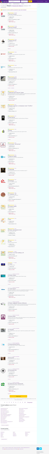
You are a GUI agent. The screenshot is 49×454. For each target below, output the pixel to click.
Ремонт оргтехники (3, 416)
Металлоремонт (21, 413)
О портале (6, 447)
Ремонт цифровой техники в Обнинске (17, 303)
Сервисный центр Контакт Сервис (16, 92)
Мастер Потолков (12, 14)
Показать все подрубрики (5, 425)
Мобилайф (11, 169)
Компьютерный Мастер (14, 344)
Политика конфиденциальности (25, 447)
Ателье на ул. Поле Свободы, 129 (16, 252)
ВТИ (9, 219)
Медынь (26, 433)
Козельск (14, 433)
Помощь (3, 447)
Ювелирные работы (22, 420)
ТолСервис (11, 329)
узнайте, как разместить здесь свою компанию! (18, 9)
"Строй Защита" (12, 288)
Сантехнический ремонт (22, 414)
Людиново (14, 435)
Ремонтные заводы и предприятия (24, 416)
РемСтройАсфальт (12, 78)
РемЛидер (11, 180)
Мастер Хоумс (11, 316)
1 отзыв (15, 104)
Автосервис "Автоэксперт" (14, 144)
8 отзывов (15, 26)
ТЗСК (10, 241)
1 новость (9, 139)
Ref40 (10, 130)
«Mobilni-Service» (12, 40)
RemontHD (11, 357)
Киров (14, 432)
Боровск (2, 433)
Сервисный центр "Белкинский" (15, 383)
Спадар (10, 53)
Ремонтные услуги (21, 415)
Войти (46, 1)
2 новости (9, 353)
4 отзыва (15, 39)
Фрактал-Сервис (12, 156)
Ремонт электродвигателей (14, 230)
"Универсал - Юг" (12, 194)
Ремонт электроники (3, 413)
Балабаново (2, 432)
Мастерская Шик (12, 370)
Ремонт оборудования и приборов (5, 414)
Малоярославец (27, 432)
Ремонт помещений (3, 409)
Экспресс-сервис (12, 206)
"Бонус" (10, 264)
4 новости (9, 48)
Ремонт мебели (21, 412)
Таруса (26, 435)
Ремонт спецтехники (3, 420)
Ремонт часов (2, 419)
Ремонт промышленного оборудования (6, 421)
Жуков (2, 435)
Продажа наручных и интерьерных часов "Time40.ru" (20, 105)
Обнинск (26, 434)
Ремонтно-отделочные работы (5, 415)
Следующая (29, 402)
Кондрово (14, 434)
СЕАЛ (9, 66)
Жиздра (2, 434)
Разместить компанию (40, 1)
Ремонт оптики (21, 421)
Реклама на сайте (10, 447)
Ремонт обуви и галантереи (4, 412)
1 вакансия (9, 393)
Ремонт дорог (21, 409)
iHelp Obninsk (11, 117)
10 (24, 402)
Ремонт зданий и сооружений (23, 408)
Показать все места (4, 439)
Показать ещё (18, 396)
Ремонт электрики (21, 419)
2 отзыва (15, 65)
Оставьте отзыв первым (16, 287)
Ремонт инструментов (4, 422)
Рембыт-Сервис (12, 275)
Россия (2, 429)
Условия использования (17, 447)
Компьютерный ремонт (4, 408)
